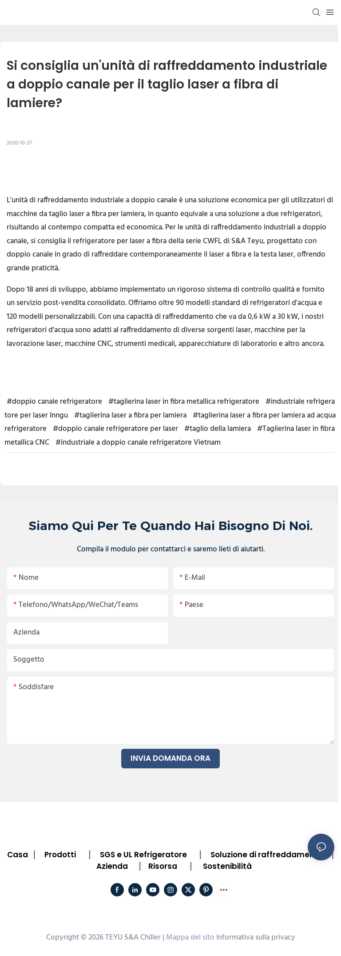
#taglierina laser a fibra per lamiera (130, 416)
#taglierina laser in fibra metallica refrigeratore (183, 402)
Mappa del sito (190, 938)
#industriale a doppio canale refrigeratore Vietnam (138, 443)
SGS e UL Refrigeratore (143, 854)
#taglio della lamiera (217, 429)
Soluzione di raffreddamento (266, 854)
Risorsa (162, 866)
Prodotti (60, 854)
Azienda (112, 866)
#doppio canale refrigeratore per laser (115, 429)
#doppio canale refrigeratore (54, 402)
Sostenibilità (227, 866)
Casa (17, 854)
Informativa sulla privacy (255, 938)
